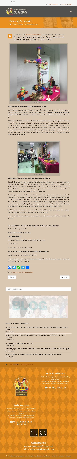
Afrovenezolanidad (27, 272)
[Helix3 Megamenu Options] (70, 10)
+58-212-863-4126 (53, 4)
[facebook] (6, 2)
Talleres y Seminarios (31, 24)
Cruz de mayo (17, 272)
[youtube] (11, 2)
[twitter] (8, 2)
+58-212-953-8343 (66, 4)
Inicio (14, 24)
